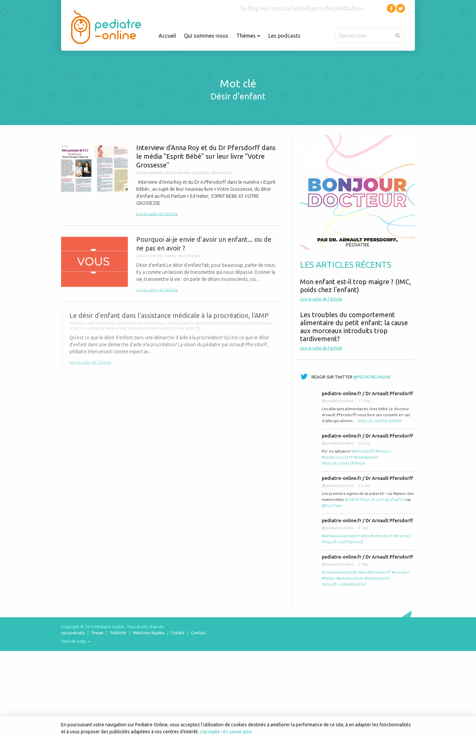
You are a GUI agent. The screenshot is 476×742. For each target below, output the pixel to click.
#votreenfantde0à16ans (344, 572)
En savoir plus (237, 731)
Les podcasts (284, 36)
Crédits (177, 633)
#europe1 (401, 572)
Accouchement (149, 173)
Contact (198, 633)
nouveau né (221, 173)
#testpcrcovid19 (337, 457)
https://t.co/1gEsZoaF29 (382, 499)
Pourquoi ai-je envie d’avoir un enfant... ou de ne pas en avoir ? (172, 266)
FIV (82, 331)
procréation (189, 258)
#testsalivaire (366, 457)
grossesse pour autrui (107, 331)
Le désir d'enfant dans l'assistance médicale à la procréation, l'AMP (172, 341)
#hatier (328, 578)
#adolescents (377, 578)
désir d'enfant (177, 173)
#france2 (402, 536)
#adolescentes (350, 578)
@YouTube (332, 505)
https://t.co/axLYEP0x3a (343, 463)
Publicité (118, 633)
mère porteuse (162, 331)
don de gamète (181, 326)
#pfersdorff (363, 451)
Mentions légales (149, 633)
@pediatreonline (372, 377)
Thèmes (248, 36)
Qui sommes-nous (206, 36)
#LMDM (352, 499)
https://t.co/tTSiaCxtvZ (343, 542)
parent (170, 258)
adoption (77, 326)
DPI (225, 326)
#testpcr (383, 451)
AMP (90, 326)
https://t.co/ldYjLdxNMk (380, 421)
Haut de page (76, 641)
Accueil (167, 36)
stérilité (193, 331)
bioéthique (105, 326)
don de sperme (208, 326)
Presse (97, 633)
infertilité (137, 331)
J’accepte (210, 731)
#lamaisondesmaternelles (346, 536)
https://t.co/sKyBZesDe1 (344, 584)
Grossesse (200, 173)
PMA (180, 331)
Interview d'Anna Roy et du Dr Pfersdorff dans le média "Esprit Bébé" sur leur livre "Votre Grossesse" (172, 180)
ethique (237, 326)
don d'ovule (155, 326)
